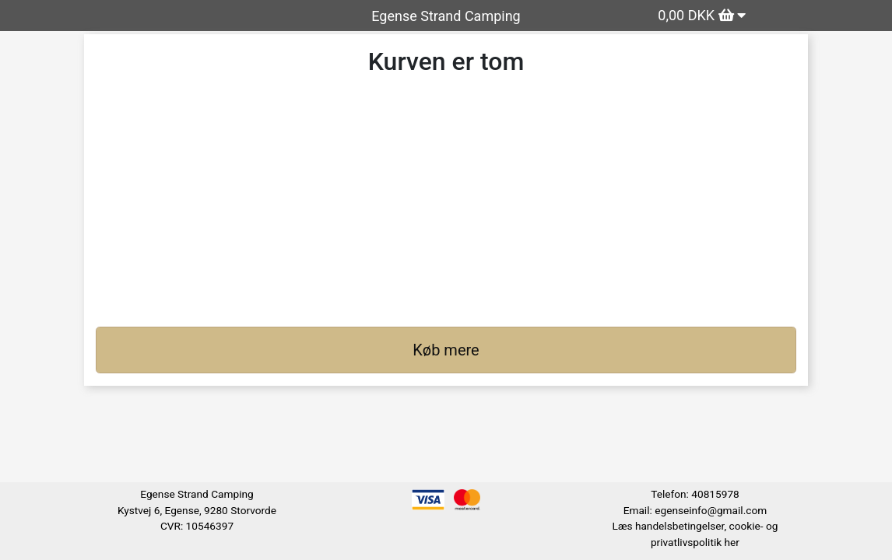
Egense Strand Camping (445, 16)
